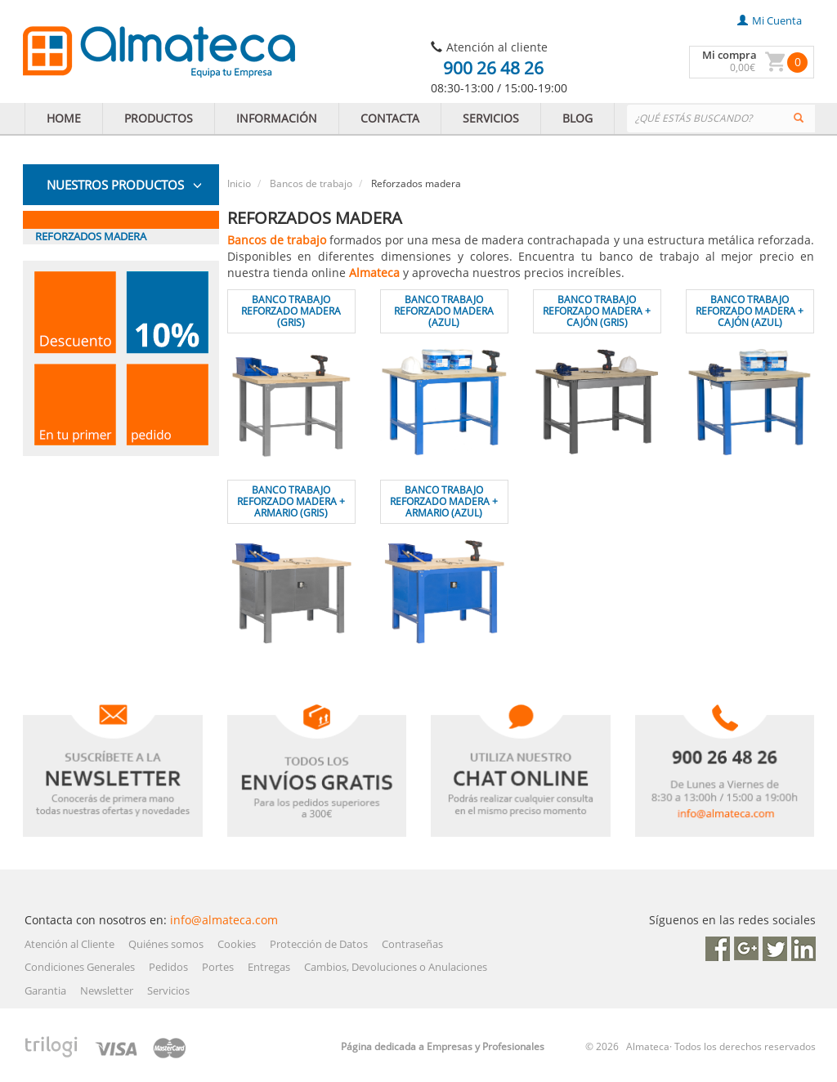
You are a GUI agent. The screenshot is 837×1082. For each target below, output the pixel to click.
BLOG (577, 118)
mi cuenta (769, 20)
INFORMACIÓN (276, 118)
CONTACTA (389, 118)
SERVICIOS (491, 118)
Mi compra (729, 54)
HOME (64, 118)
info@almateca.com (224, 920)
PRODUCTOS (158, 118)
